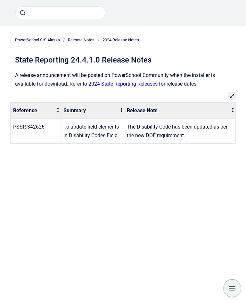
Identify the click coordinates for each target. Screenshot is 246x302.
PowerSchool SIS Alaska (37, 40)
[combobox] (60, 13)
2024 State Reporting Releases (123, 84)
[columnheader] (36, 110)
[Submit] (23, 13)
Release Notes (81, 40)
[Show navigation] (232, 288)
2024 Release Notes (120, 40)
